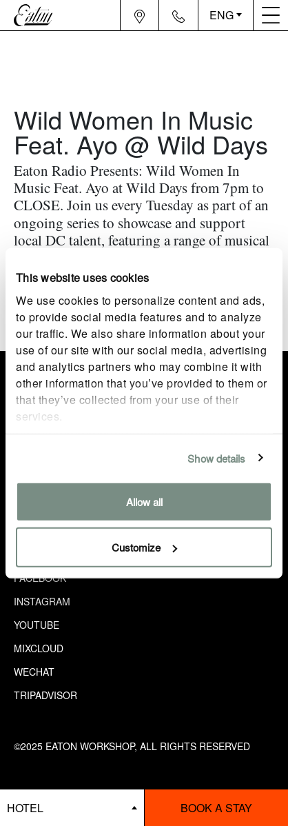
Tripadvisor (45, 695)
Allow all (144, 501)
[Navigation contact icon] (178, 15)
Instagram (42, 601)
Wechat (34, 671)
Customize (144, 546)
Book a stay (216, 808)
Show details (216, 457)
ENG (221, 15)
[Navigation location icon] (139, 15)
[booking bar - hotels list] (72, 807)
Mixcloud (38, 648)
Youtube (36, 625)
